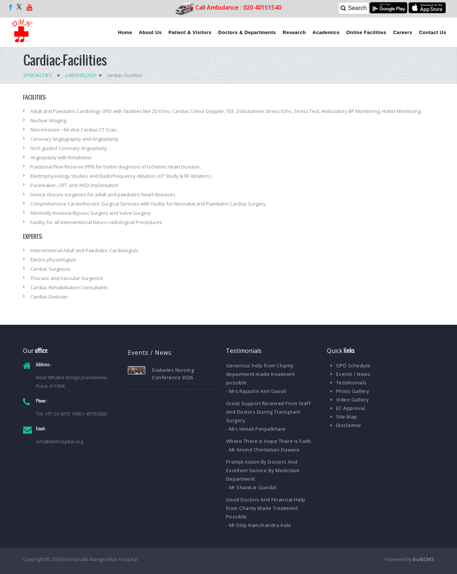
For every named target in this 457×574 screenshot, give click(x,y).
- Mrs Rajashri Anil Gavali (256, 391)
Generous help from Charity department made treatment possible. (260, 374)
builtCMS (423, 559)
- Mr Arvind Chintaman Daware (263, 449)
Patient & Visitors (189, 32)
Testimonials (351, 382)
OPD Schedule (353, 365)
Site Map (346, 416)
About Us (150, 32)
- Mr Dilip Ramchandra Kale (258, 525)
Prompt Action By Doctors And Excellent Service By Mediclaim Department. (263, 470)
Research (294, 32)
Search (354, 8)
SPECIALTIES (38, 75)
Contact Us (432, 32)
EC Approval (350, 408)
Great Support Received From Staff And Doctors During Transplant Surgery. (268, 412)
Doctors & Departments (247, 32)
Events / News (353, 374)
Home (125, 32)
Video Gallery (352, 399)
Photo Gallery (353, 391)
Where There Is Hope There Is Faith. (269, 441)
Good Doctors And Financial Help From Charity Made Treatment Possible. (265, 508)
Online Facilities (366, 32)
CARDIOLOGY (80, 75)
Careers (402, 32)
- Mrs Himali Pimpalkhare (256, 429)
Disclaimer (348, 425)
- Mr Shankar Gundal (251, 487)
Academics (326, 32)
